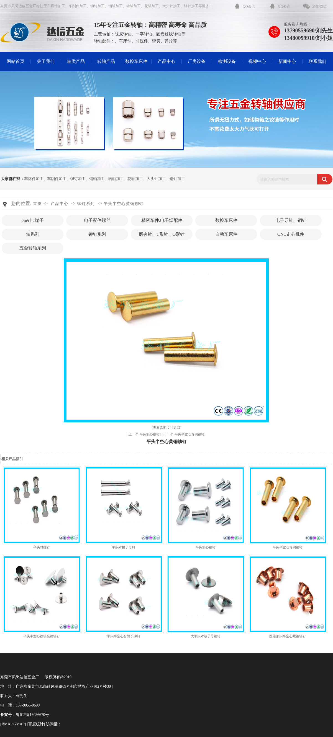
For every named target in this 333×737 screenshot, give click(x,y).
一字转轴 (143, 34)
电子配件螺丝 (97, 220)
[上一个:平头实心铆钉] (143, 434)
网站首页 (15, 61)
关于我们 (46, 61)
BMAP (7, 724)
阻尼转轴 (123, 34)
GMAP (18, 724)
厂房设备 (197, 61)
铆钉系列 (86, 203)
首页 (37, 203)
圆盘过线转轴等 (170, 34)
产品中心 (166, 61)
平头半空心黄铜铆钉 (124, 203)
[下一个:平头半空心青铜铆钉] (183, 434)
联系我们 (317, 61)
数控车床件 (136, 61)
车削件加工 (78, 6)
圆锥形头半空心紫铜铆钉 (287, 636)
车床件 (125, 41)
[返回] (176, 428)
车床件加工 (56, 6)
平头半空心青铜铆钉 (288, 547)
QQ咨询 (249, 6)
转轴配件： (104, 41)
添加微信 (319, 6)
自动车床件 (226, 234)
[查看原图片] (161, 428)
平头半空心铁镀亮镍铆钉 (41, 636)
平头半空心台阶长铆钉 (123, 636)
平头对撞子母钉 (123, 547)
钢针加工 (191, 6)
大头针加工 (171, 6)
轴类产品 (76, 61)
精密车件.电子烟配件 (161, 220)
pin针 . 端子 (32, 220)
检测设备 (227, 61)
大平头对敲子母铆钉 (206, 636)
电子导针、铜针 (290, 220)
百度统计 (36, 724)
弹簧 (156, 41)
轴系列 (32, 234)
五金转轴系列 (32, 248)
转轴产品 (106, 61)
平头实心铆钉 (206, 547)
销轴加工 (115, 6)
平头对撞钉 (41, 547)
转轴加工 (133, 6)
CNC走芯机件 (290, 234)
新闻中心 (287, 61)
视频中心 (257, 61)
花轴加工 (151, 6)
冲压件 (141, 41)
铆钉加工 (97, 6)
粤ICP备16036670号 (32, 715)
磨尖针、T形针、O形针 (162, 234)
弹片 (169, 41)
